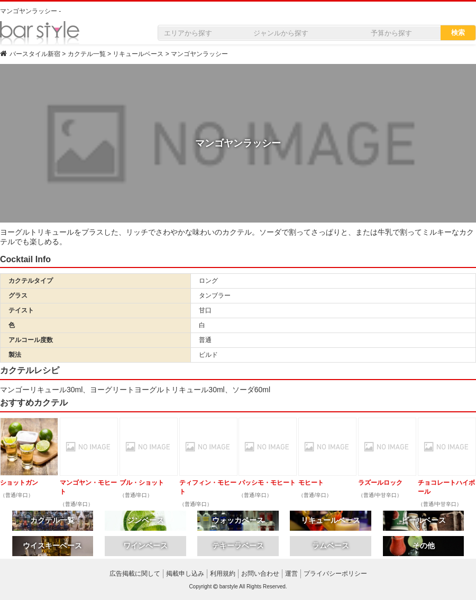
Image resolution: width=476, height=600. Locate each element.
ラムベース (330, 545)
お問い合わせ (260, 573)
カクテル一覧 (52, 520)
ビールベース (423, 520)
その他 (424, 545)
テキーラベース (238, 545)
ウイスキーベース (52, 545)
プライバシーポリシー (335, 573)
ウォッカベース (238, 520)
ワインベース (145, 545)
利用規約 (222, 573)
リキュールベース (330, 520)
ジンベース (145, 520)
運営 (291, 573)
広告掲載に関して (134, 573)
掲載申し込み (185, 573)
